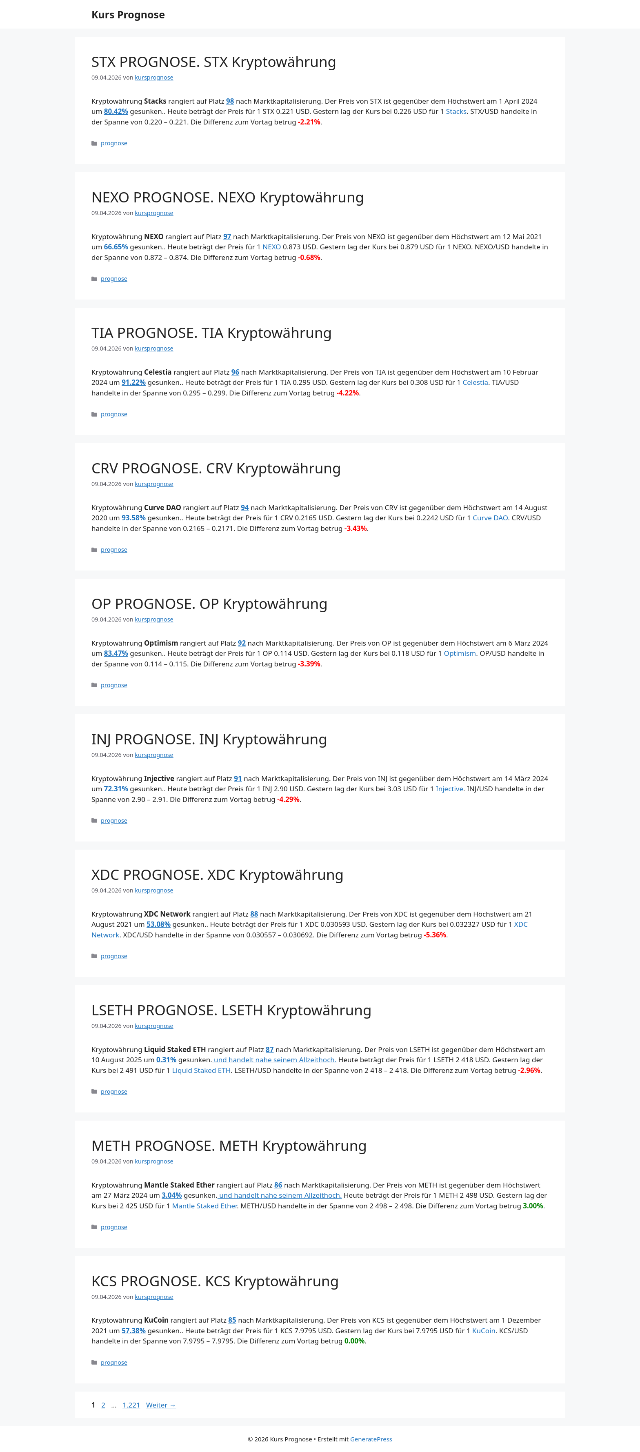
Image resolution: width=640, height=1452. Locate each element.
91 (238, 778)
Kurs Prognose (128, 14)
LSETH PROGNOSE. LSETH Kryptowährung (231, 1009)
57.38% (134, 1330)
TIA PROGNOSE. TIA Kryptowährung (211, 332)
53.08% (159, 924)
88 (254, 914)
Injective (449, 788)
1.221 (131, 1405)
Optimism (460, 653)
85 (232, 1320)
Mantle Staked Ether (204, 1205)
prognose (114, 143)
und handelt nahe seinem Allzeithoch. (274, 1059)
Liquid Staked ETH (201, 1070)
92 (242, 643)
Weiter (161, 1405)
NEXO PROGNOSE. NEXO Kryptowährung (227, 196)
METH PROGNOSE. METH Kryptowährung (229, 1145)
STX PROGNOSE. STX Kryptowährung (213, 61)
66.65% (116, 246)
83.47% (116, 653)
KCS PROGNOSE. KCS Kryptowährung (215, 1280)
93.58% (134, 517)
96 (235, 372)
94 (245, 507)
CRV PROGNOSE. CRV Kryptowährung (216, 467)
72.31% (116, 788)
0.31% (166, 1059)
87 (269, 1049)
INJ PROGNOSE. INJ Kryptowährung (209, 738)
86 (278, 1185)
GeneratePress (371, 1439)
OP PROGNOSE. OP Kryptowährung (209, 603)
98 (230, 101)
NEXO (271, 246)
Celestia (475, 382)
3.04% (172, 1195)
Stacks (456, 111)
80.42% (116, 111)
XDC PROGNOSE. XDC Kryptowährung (217, 874)
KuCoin (484, 1330)
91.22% (134, 382)
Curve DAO (490, 517)
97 (227, 236)
